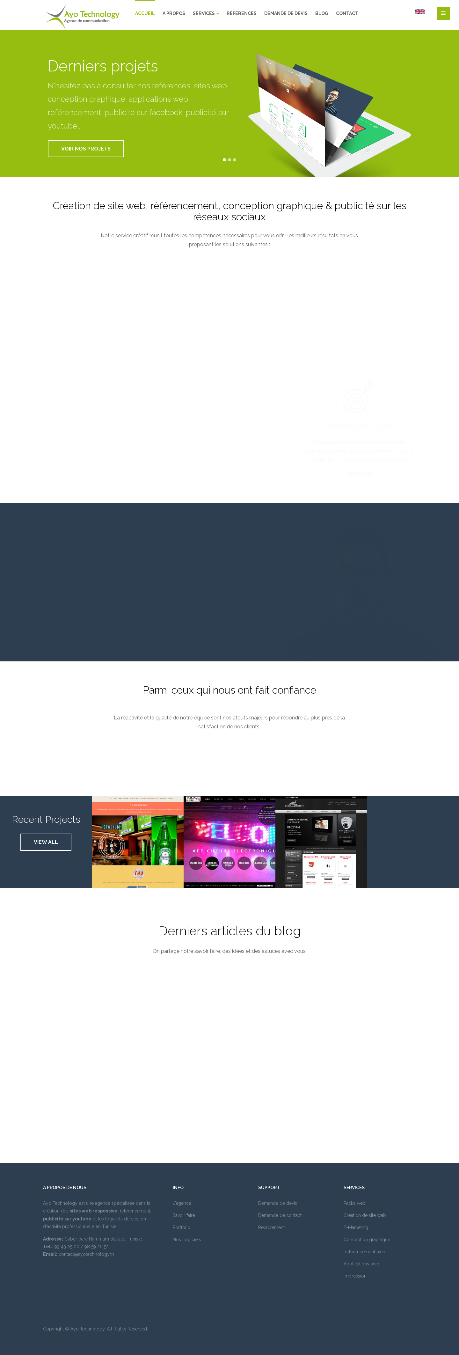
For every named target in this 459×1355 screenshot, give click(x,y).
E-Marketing (356, 1227)
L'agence (182, 1203)
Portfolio (181, 1227)
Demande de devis (286, 13)
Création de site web (365, 1215)
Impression (355, 1275)
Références (242, 13)
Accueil (145, 13)
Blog (321, 13)
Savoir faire (184, 1215)
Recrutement (271, 1227)
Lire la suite (359, 474)
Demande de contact (280, 1215)
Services (206, 13)
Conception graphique (367, 1239)
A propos (174, 13)
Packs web (355, 1203)
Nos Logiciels (187, 1239)
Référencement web (359, 426)
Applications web (361, 1263)
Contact (347, 13)
